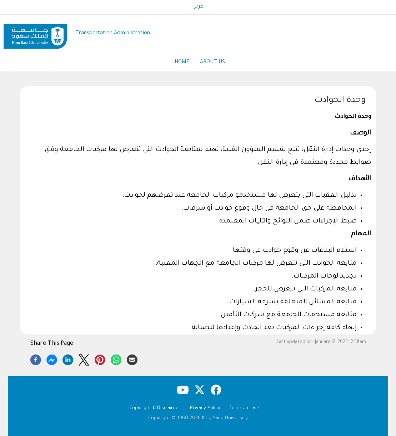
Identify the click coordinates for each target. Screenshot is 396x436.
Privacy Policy (205, 408)
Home (182, 62)
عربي (198, 7)
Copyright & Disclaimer (155, 408)
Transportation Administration (112, 33)
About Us (212, 62)
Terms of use (244, 408)
